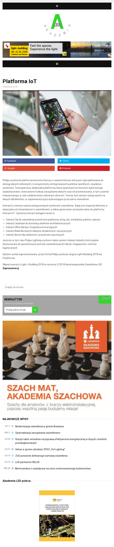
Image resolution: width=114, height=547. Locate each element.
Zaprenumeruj (11, 268)
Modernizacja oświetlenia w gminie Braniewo (39, 426)
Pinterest (65, 168)
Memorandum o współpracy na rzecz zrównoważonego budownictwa (53, 468)
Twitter (64, 161)
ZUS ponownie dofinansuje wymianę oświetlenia (41, 455)
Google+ (10, 168)
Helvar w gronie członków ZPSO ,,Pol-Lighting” (40, 449)
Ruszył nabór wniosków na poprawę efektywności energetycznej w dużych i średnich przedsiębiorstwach (61, 441)
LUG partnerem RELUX (27, 462)
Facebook (10, 161)
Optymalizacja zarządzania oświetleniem (37, 432)
